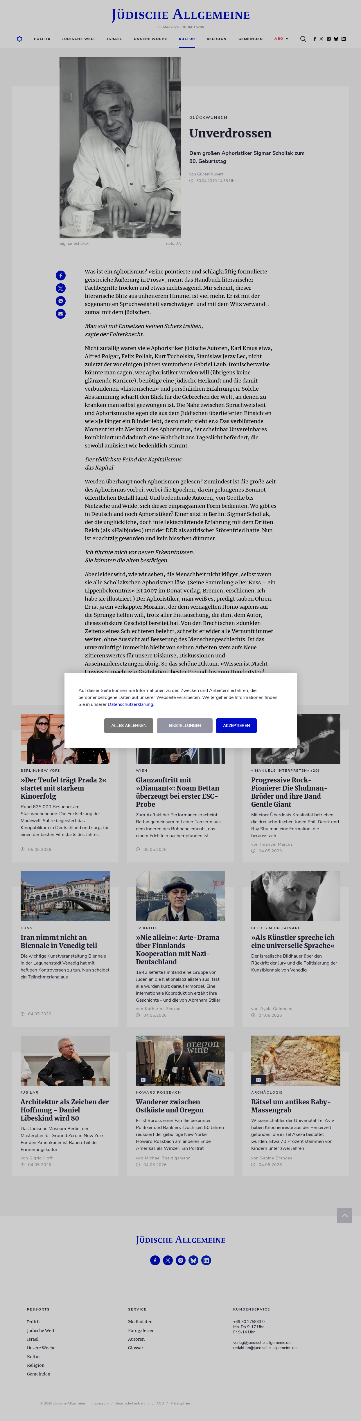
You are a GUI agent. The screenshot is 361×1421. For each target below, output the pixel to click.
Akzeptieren (236, 725)
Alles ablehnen (128, 725)
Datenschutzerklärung (130, 704)
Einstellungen (185, 725)
